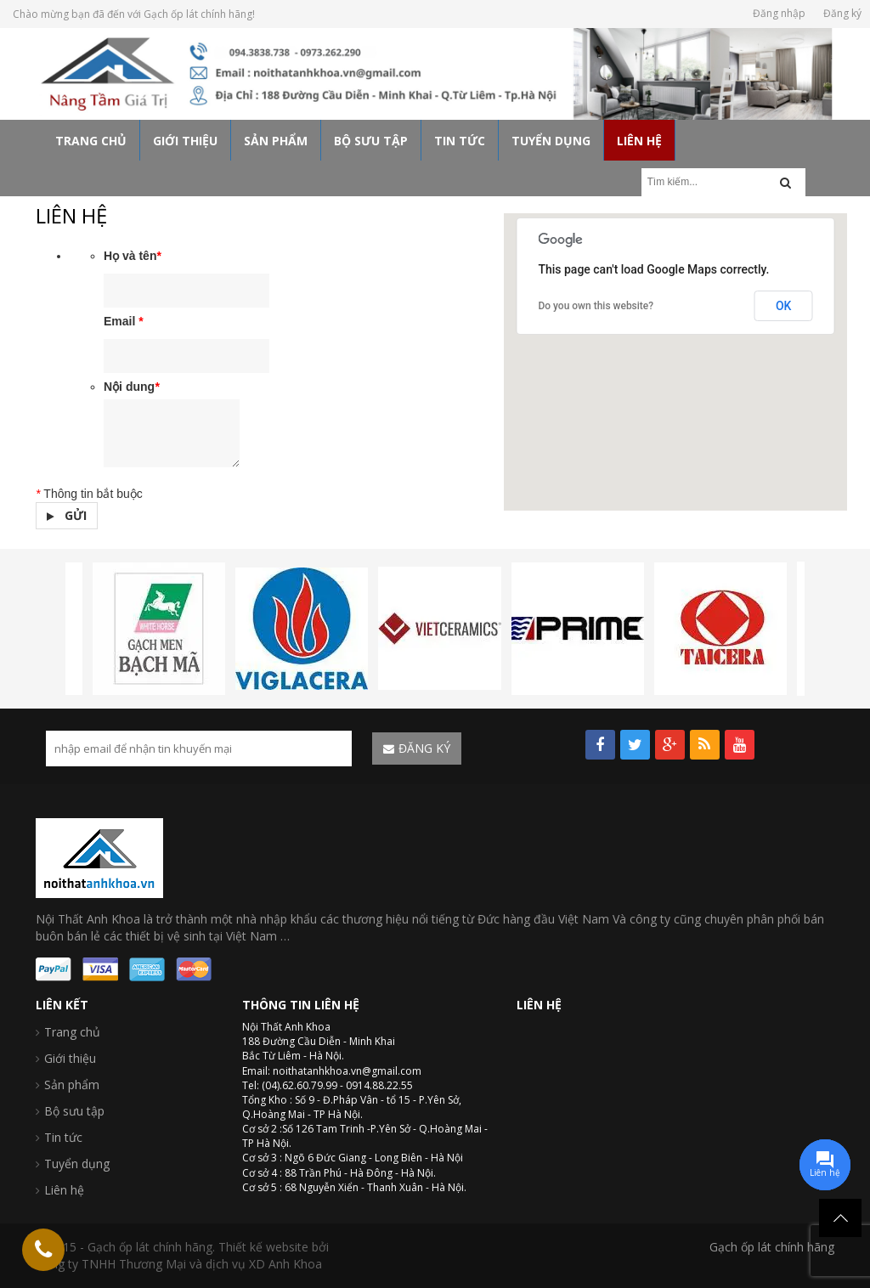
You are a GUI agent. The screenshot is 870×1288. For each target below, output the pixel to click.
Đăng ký (842, 13)
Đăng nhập (779, 13)
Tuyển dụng (77, 1163)
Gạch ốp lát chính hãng (771, 1247)
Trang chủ (72, 1032)
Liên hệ (64, 1190)
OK (784, 306)
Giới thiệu (70, 1058)
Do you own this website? (595, 306)
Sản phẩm (71, 1084)
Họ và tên (132, 256)
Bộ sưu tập (74, 1111)
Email (124, 321)
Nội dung (132, 386)
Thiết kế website (263, 1247)
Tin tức (63, 1137)
